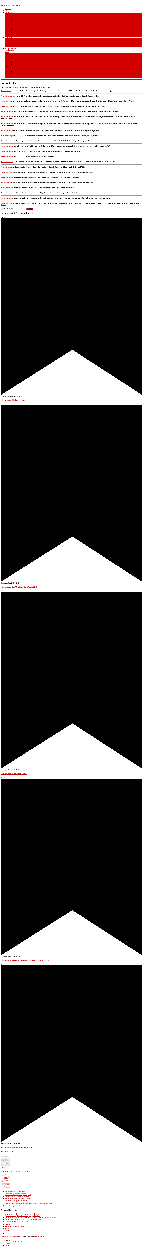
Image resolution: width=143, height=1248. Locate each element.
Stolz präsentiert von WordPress (11, 1237)
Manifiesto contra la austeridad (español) (17, 1196)
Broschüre (12, 34)
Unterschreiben (17, 68)
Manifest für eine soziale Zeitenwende (21, 14)
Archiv (7, 52)
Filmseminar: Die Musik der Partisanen (16, 1147)
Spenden (15, 64)
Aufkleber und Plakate (16, 46)
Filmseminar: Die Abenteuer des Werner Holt (19, 587)
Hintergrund (9, 12)
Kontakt (7, 1230)
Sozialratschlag (9, 50)
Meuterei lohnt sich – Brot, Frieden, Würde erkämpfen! (22, 1214)
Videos (11, 45)
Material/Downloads (19, 62)
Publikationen (13, 41)
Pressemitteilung (6, 96)
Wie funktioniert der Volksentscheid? (24, 59)
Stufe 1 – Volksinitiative (16, 66)
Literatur (11, 43)
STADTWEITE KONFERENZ (19, 77)
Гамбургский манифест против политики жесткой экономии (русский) (28, 1204)
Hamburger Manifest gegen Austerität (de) (26, 19)
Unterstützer (13, 36)
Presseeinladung (6, 91)
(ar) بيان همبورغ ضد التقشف (22, 32)
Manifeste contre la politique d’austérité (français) (19, 1198)
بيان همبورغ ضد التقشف (13, 1205)
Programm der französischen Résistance (17, 1221)
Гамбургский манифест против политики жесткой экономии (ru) (34, 30)
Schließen (4, 5)
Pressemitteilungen (15, 39)
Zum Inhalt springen (13, 5)
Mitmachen (16, 70)
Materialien (8, 37)
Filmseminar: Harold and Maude (14, 774)
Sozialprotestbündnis (11, 48)
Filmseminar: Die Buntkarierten (14, 400)
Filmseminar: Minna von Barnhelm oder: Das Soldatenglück (25, 961)
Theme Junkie (39, 1237)
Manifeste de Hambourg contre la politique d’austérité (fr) (31, 25)
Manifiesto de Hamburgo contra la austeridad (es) (28, 23)
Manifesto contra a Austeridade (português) (17, 1202)
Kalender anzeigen (7, 1151)
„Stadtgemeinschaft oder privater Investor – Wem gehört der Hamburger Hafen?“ (30, 1217)
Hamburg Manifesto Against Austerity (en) (26, 18)
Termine (7, 1224)
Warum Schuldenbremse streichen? (24, 57)
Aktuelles (8, 9)
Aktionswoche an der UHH (17, 75)
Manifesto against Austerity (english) (15, 1191)
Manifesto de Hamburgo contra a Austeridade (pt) (28, 28)
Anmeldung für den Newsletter (15, 1226)
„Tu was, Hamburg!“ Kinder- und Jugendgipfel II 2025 (22, 1216)
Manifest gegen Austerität (17, 16)
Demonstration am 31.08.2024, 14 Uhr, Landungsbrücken (23, 1219)
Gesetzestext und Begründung (22, 61)
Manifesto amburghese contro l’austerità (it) (27, 27)
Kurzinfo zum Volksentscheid (22, 55)
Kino (6, 10)
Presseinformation (7, 111)
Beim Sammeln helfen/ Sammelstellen (25, 71)
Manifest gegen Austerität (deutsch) (15, 1193)
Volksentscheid (13, 53)
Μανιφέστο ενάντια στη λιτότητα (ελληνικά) (18, 1195)
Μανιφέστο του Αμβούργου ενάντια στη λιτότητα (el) (30, 21)
